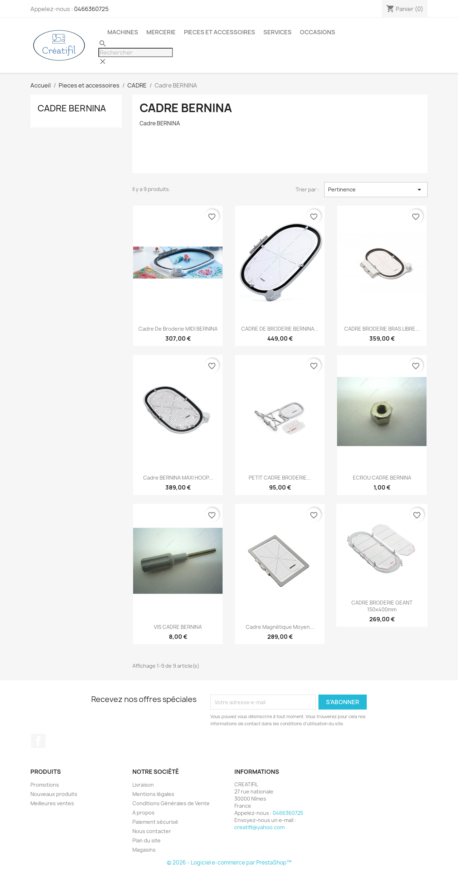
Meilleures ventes (52, 803)
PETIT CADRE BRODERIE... (280, 477)
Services (277, 32)
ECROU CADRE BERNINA (382, 477)
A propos (143, 812)
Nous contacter (151, 831)
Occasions (317, 32)
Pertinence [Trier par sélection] (376, 189)
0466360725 (91, 9)
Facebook (38, 741)
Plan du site (146, 840)
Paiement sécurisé (155, 821)
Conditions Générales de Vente (171, 803)
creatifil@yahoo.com (259, 827)
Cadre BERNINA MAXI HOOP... (178, 477)
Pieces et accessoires (219, 32)
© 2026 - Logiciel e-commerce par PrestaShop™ (229, 862)
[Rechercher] (135, 52)
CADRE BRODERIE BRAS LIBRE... (382, 328)
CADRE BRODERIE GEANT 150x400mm (382, 606)
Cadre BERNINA (72, 108)
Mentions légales (153, 794)
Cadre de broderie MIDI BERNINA (178, 328)
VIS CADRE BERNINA (178, 626)
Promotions (44, 784)
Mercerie (161, 32)
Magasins (144, 849)
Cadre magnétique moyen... (280, 626)
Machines (122, 32)
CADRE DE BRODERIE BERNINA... (279, 328)
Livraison (143, 784)
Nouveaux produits (53, 794)
